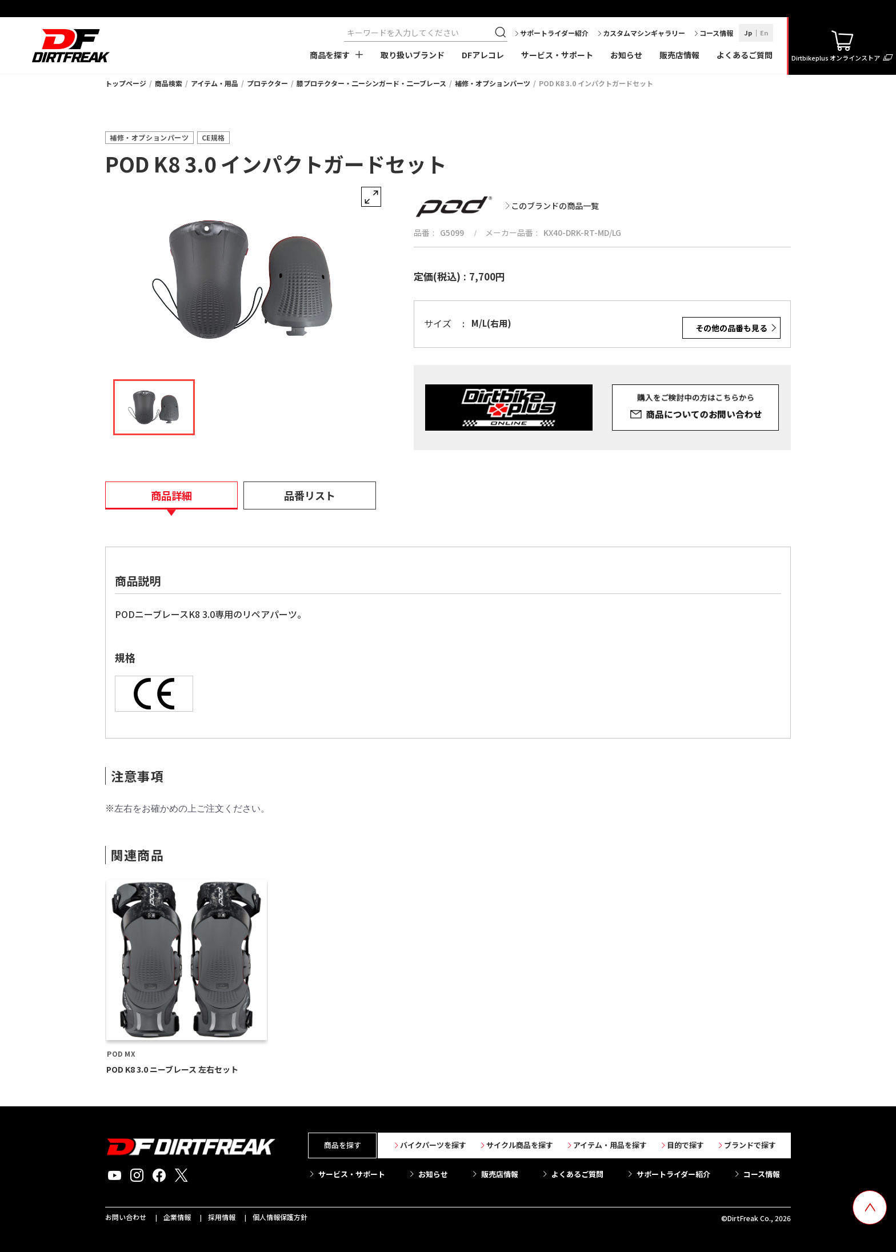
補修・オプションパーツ (492, 83)
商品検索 (168, 83)
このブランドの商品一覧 (555, 205)
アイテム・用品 (214, 83)
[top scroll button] (870, 1207)
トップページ (125, 83)
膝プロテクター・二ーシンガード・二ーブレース (371, 83)
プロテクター (267, 83)
